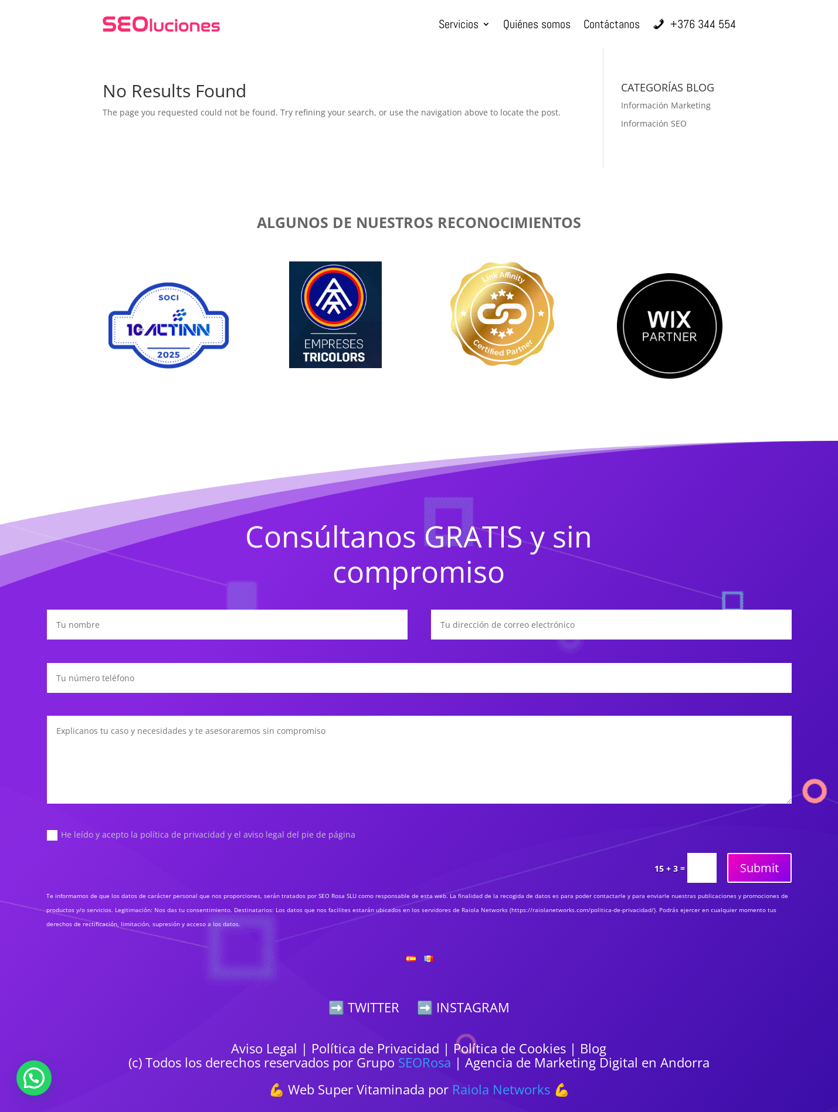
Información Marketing (666, 105)
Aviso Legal (264, 1048)
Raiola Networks (501, 1089)
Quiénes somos (537, 24)
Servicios (459, 24)
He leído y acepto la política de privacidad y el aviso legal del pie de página (201, 835)
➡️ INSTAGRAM (463, 1007)
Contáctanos (611, 24)
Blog (593, 1048)
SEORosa (424, 1062)
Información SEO (654, 123)
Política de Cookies (509, 1048)
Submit (759, 868)
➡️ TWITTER (363, 1007)
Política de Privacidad (375, 1048)
